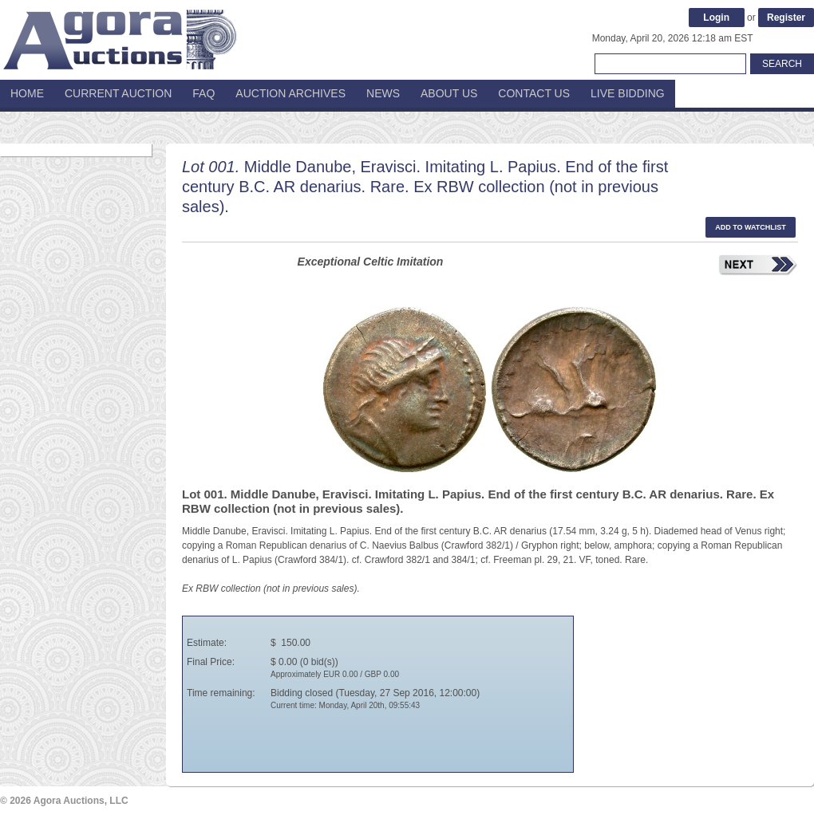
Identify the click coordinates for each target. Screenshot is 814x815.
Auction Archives (290, 93)
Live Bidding (628, 93)
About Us (449, 93)
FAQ (203, 93)
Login (716, 17)
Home (27, 93)
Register (786, 17)
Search (782, 63)
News (383, 93)
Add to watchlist (750, 227)
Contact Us (534, 93)
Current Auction (118, 93)
